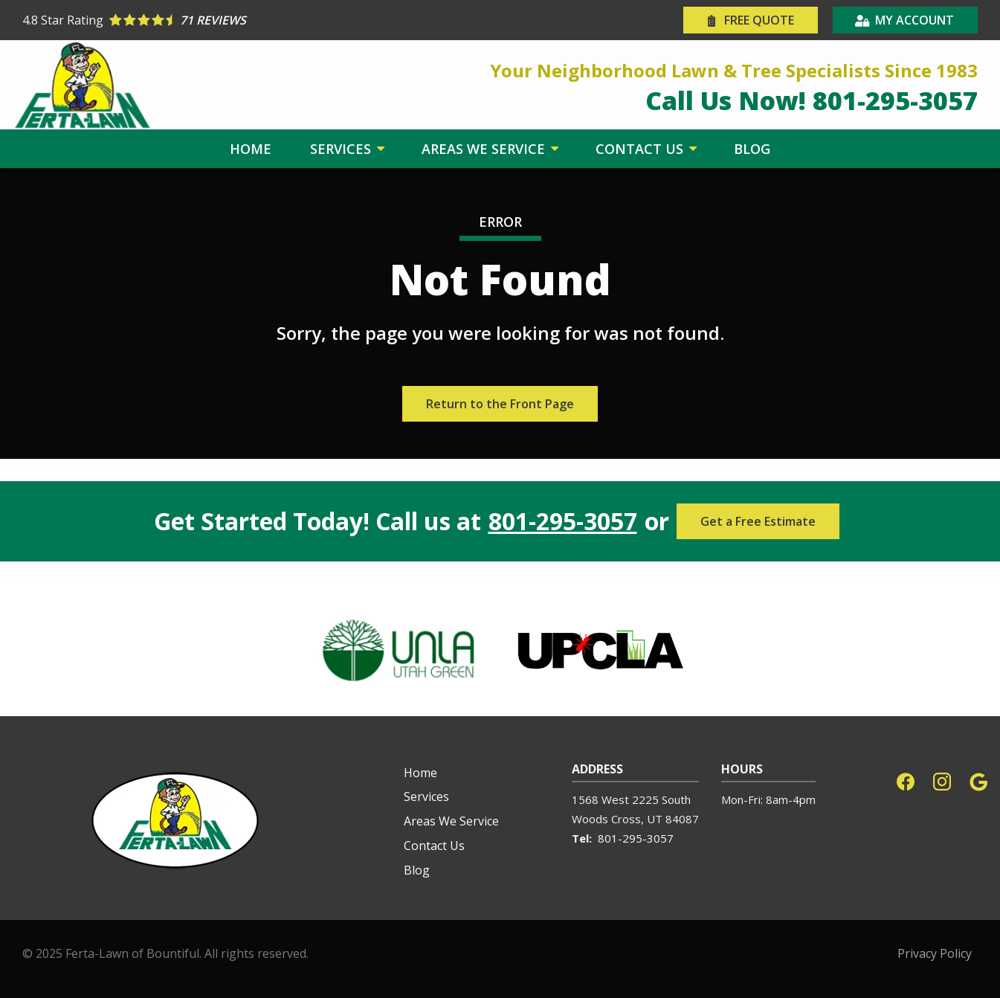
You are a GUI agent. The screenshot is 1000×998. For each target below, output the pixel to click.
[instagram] (942, 780)
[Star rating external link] (261, 20)
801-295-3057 (562, 521)
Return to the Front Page (500, 404)
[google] (978, 780)
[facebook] (905, 780)
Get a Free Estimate (758, 521)
